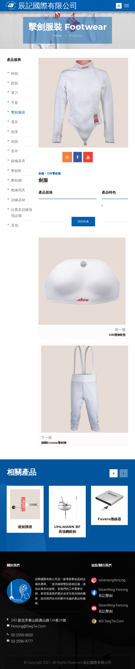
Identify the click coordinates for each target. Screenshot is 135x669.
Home (57, 35)
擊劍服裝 (18, 112)
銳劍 (14, 83)
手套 (14, 102)
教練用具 (18, 190)
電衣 (14, 122)
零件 (14, 151)
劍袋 (14, 141)
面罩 (14, 132)
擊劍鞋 (16, 171)
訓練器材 (18, 200)
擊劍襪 (16, 180)
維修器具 (18, 161)
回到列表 (83, 221)
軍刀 (14, 93)
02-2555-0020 (22, 635)
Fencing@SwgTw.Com (28, 626)
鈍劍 (14, 73)
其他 (14, 225)
